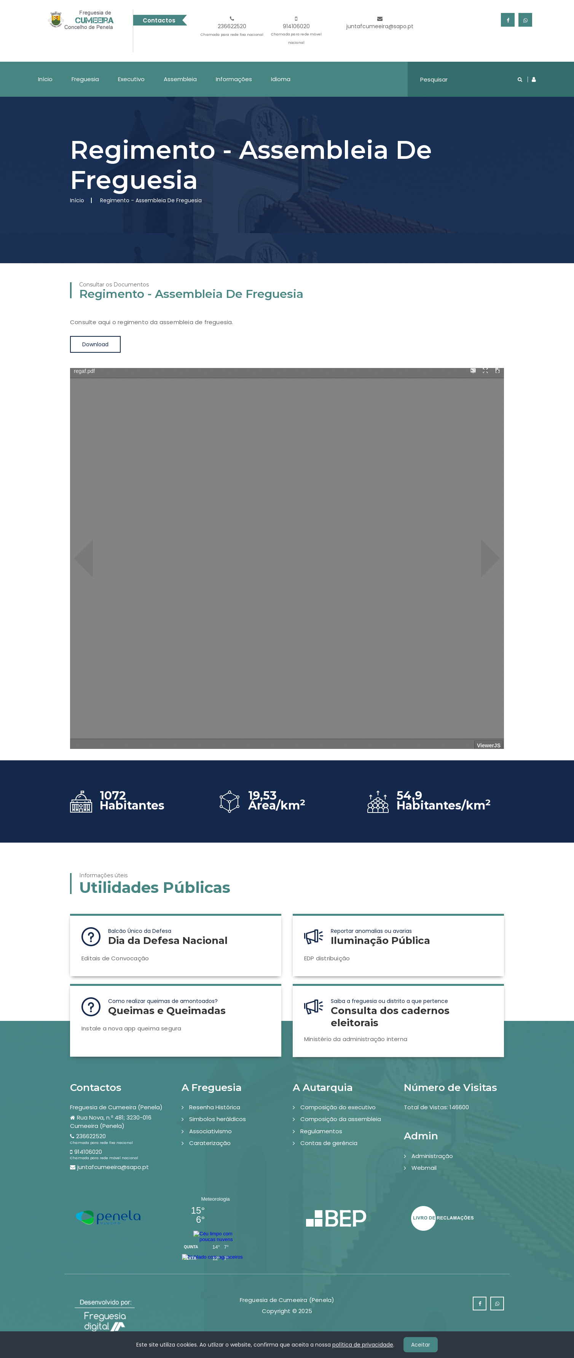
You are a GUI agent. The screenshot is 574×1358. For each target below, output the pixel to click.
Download (95, 344)
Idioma (280, 79)
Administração (432, 1156)
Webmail (424, 1168)
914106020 (296, 31)
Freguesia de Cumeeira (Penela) (116, 1107)
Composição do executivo (338, 1107)
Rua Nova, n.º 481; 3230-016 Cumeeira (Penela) (110, 1121)
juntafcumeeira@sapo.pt (379, 23)
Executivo (131, 79)
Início (45, 79)
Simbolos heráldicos (217, 1119)
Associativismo (210, 1131)
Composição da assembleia (340, 1119)
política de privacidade (362, 1344)
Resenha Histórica (214, 1107)
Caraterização (210, 1143)
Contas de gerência (328, 1143)
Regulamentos (321, 1131)
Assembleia (180, 79)
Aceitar (420, 1344)
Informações (234, 79)
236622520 (232, 27)
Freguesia (85, 79)
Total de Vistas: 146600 (436, 1107)
